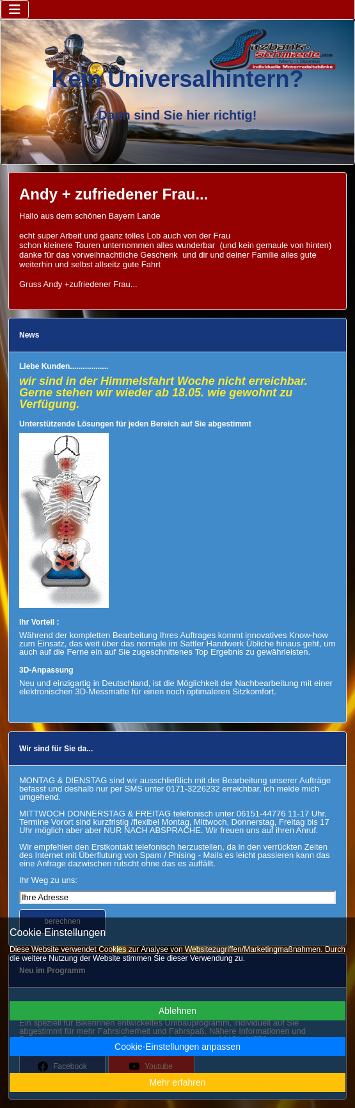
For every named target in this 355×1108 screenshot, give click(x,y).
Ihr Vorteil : (39, 622)
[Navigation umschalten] (15, 9)
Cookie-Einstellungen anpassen (177, 1047)
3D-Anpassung (46, 670)
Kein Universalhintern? (177, 79)
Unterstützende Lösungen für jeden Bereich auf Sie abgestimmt (135, 423)
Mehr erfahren (178, 1082)
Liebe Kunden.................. (63, 366)
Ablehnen (177, 1011)
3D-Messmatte (102, 691)
